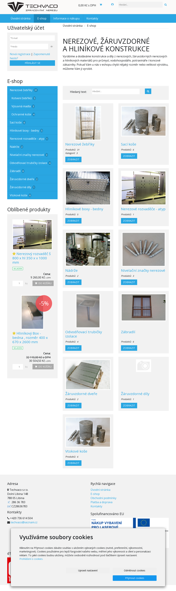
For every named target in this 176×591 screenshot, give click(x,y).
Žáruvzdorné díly (135, 393)
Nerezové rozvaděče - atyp (143, 208)
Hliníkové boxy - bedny (84, 208)
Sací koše (128, 144)
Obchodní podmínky (103, 498)
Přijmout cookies (135, 578)
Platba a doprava (101, 502)
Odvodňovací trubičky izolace (83, 334)
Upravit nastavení (45, 578)
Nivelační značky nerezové (143, 270)
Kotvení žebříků (24, 98)
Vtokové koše (76, 451)
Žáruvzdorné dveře (81, 393)
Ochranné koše (23, 114)
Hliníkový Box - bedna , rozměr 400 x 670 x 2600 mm (30, 337)
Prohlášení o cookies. (31, 566)
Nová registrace (20, 54)
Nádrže (71, 270)
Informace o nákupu (66, 18)
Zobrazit (73, 159)
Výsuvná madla (23, 106)
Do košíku (43, 283)
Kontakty (92, 18)
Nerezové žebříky (79, 144)
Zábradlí (128, 331)
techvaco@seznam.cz (24, 522)
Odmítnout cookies (90, 578)
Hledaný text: (78, 92)
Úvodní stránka (20, 18)
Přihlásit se (32, 63)
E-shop (41, 18)
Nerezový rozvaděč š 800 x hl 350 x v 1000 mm (31, 258)
